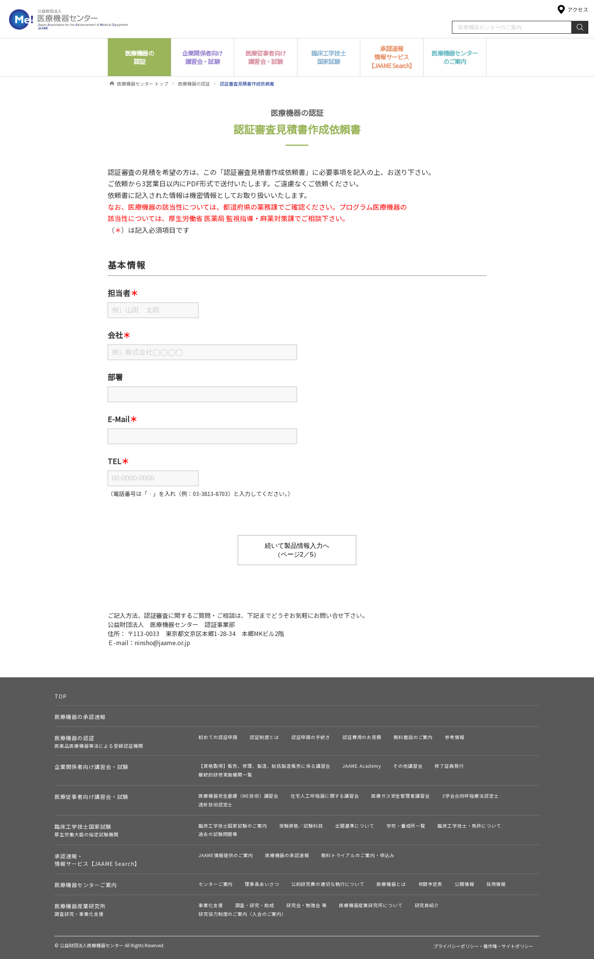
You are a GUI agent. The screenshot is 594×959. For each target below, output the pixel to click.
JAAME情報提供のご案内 (226, 855)
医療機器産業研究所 (80, 909)
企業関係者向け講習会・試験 (91, 766)
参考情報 (454, 737)
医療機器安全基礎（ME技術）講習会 (238, 795)
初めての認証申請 (218, 737)
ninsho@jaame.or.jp (162, 642)
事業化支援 (211, 905)
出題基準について (354, 825)
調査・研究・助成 (254, 905)
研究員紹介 (427, 905)
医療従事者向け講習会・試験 (91, 796)
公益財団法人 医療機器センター (69, 19)
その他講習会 (407, 766)
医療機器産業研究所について (371, 905)
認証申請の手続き (310, 737)
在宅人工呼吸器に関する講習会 (325, 795)
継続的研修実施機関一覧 (225, 774)
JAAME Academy (361, 766)
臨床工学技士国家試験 (87, 830)
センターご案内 (216, 884)
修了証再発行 (449, 766)
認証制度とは (264, 737)
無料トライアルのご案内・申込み (358, 855)
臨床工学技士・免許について (469, 825)
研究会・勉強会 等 (306, 905)
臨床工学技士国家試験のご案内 (233, 825)
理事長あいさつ (262, 884)
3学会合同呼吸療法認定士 (470, 795)
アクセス (577, 9)
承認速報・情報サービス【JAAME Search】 (97, 859)
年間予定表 (430, 884)
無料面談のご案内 (413, 737)
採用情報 (496, 884)
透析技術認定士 (216, 804)
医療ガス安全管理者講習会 (400, 795)
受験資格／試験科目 (301, 825)
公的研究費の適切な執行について (328, 884)
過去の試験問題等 (218, 834)
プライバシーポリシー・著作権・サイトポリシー (483, 946)
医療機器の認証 (194, 83)
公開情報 (464, 884)
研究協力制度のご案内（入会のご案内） (242, 914)
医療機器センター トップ (142, 83)
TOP (61, 696)
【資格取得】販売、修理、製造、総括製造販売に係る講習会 (264, 766)
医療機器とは (391, 884)
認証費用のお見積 (361, 737)
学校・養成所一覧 (405, 825)
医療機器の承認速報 (80, 716)
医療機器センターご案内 (86, 885)
